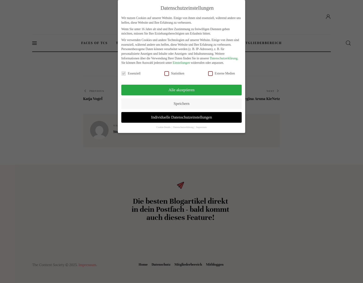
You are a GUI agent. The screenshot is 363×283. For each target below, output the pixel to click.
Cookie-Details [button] (163, 127)
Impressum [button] (201, 127)
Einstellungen (181, 62)
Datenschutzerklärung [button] (183, 127)
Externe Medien (223, 73)
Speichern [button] (181, 103)
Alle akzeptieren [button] (181, 89)
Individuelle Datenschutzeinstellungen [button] (181, 117)
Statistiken (176, 73)
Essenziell (132, 73)
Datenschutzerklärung (223, 58)
